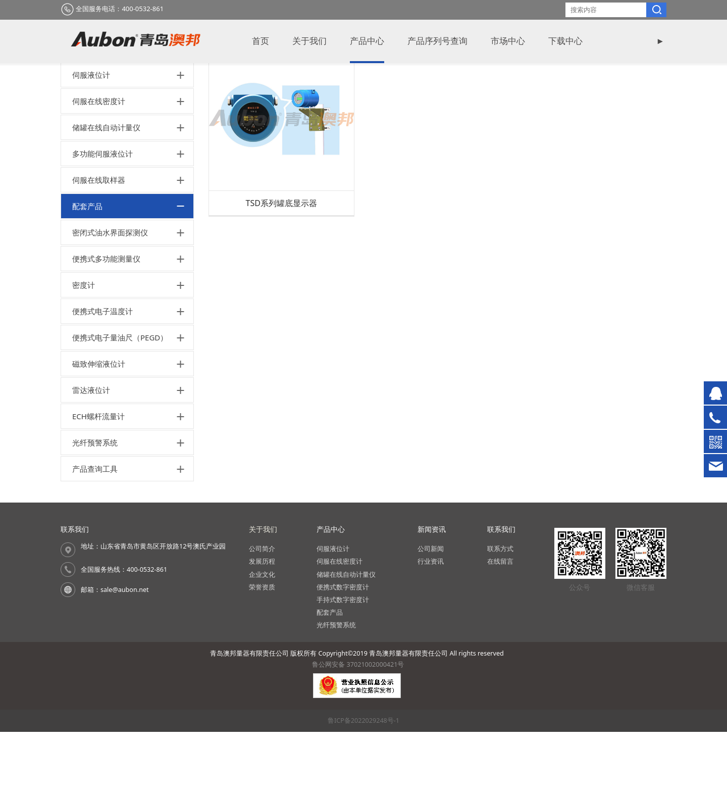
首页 (260, 41)
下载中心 (565, 41)
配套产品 (87, 269)
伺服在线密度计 (98, 164)
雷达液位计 (91, 453)
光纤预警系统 (95, 506)
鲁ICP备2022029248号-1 (363, 783)
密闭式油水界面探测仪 (110, 295)
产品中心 (367, 41)
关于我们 (309, 41)
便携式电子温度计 (102, 374)
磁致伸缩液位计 (98, 427)
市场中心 (508, 41)
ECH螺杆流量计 (98, 479)
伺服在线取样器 (98, 243)
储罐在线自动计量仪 (106, 190)
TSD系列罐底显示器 (281, 265)
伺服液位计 (91, 138)
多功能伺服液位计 (102, 217)
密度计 (83, 348)
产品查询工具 (95, 532)
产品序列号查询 (437, 41)
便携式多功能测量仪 (106, 322)
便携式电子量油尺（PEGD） (120, 400)
